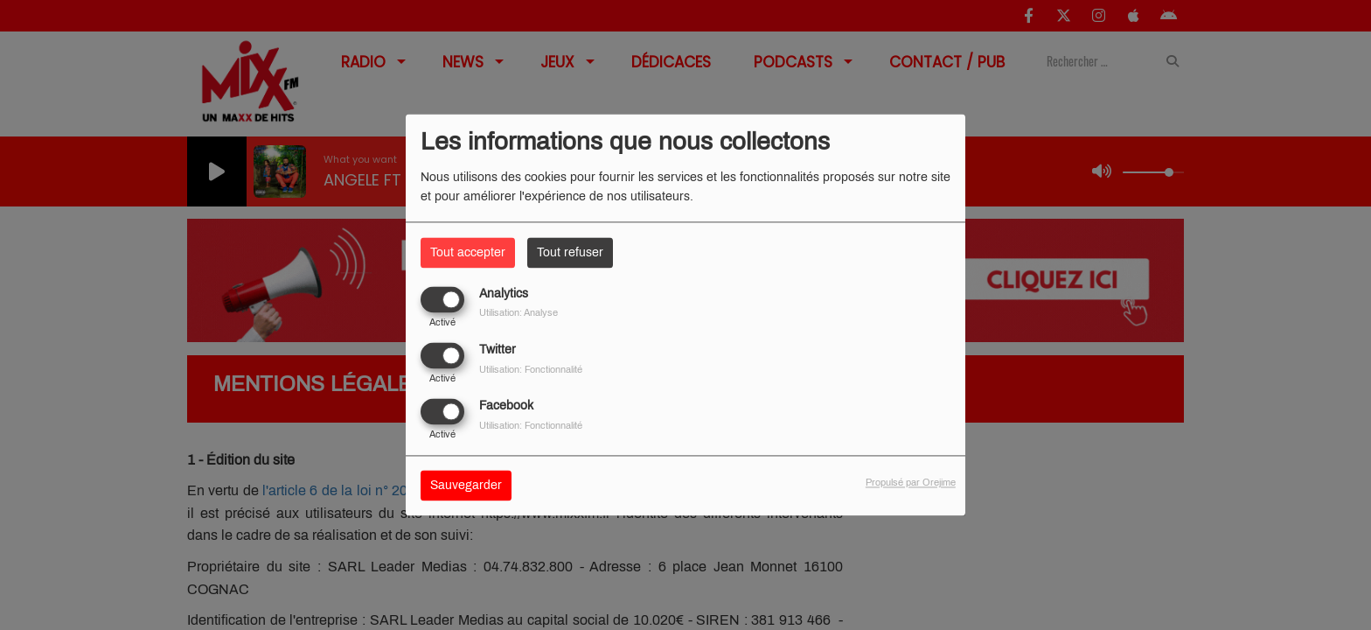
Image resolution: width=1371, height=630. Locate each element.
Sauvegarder (466, 486)
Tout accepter (467, 252)
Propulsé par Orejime (911, 483)
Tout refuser (570, 252)
